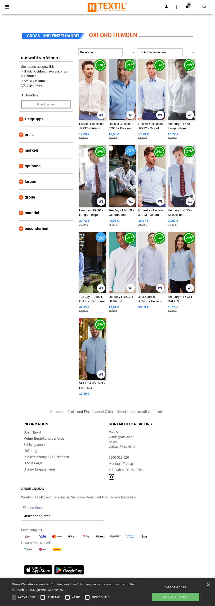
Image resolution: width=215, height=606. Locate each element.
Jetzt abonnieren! (38, 516)
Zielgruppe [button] (34, 119)
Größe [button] (30, 197)
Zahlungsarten (34, 445)
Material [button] (32, 213)
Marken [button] (31, 150)
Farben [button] (30, 182)
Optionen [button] (33, 166)
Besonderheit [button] (36, 228)
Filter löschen (46, 104)
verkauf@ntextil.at (122, 446)
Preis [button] (29, 135)
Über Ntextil (32, 432)
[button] (166, 7)
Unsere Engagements (39, 469)
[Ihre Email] (46, 507)
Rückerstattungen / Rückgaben (46, 457)
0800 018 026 (119, 457)
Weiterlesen (55, 590)
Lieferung (30, 451)
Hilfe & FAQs (32, 463)
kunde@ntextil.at (121, 437)
